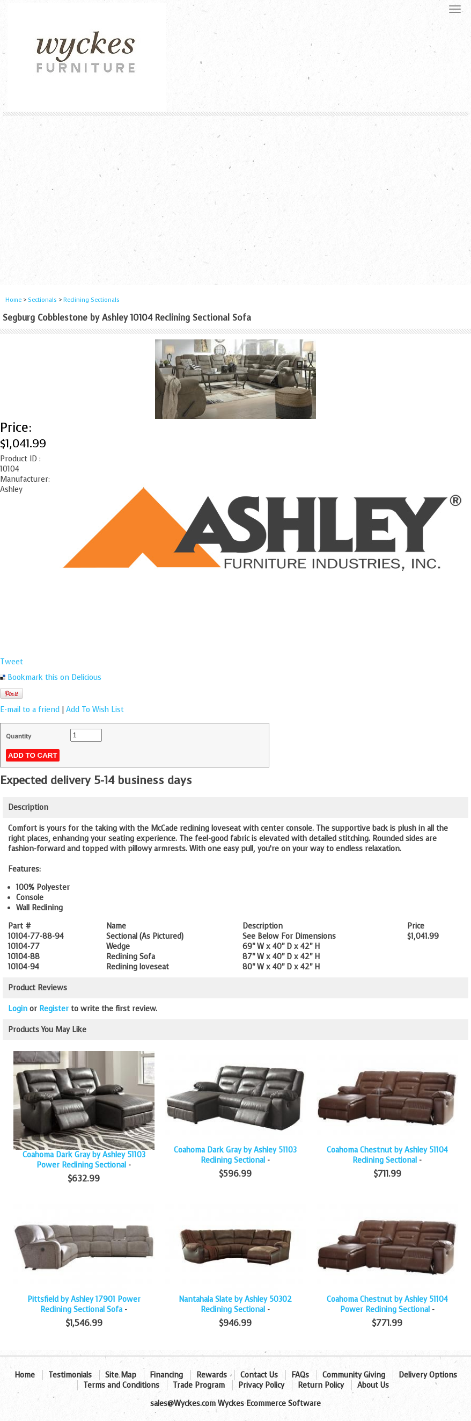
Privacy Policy (261, 1385)
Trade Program (199, 1385)
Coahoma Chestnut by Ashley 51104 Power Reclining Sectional (387, 1304)
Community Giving (353, 1375)
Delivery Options (428, 1375)
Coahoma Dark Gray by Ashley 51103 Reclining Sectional (235, 1155)
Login (17, 1009)
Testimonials (70, 1375)
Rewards (211, 1375)
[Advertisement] (235, 196)
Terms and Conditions (121, 1385)
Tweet (11, 662)
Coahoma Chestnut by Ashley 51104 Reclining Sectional (387, 1155)
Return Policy (321, 1385)
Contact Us (259, 1375)
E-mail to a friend (30, 710)
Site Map (120, 1375)
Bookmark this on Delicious (54, 677)
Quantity (18, 736)
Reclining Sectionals (91, 300)
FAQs (300, 1375)
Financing (166, 1375)
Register (54, 1009)
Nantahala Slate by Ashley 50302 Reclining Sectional (235, 1304)
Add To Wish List (95, 710)
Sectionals (42, 300)
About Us (373, 1385)
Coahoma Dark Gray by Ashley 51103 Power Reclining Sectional (84, 1160)
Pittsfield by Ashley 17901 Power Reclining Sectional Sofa (84, 1304)
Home (13, 300)
